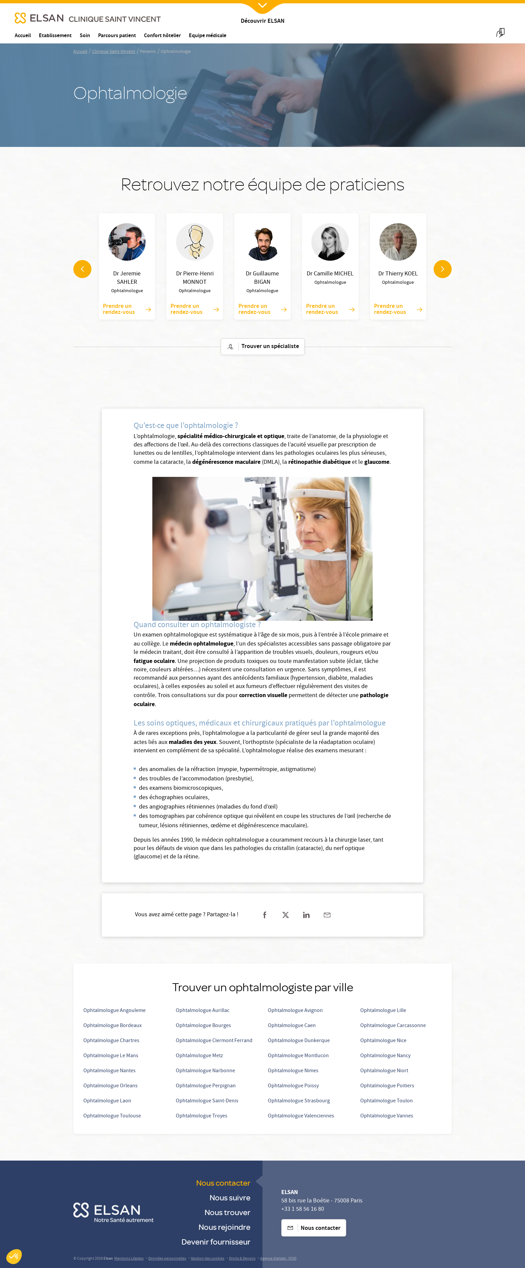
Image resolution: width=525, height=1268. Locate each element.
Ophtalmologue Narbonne (205, 1071)
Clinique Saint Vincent (113, 52)
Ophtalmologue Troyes (201, 1116)
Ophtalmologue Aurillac (202, 1011)
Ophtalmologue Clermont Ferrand (214, 1041)
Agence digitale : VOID (278, 1259)
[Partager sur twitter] (285, 915)
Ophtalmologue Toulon (386, 1101)
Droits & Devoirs (242, 1259)
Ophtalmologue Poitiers (387, 1086)
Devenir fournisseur (215, 1241)
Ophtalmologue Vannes (386, 1116)
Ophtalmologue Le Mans (110, 1056)
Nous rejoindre (224, 1226)
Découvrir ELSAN (263, 21)
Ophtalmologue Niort (384, 1071)
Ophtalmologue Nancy (385, 1056)
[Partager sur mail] (327, 915)
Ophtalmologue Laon (107, 1101)
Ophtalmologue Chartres (111, 1041)
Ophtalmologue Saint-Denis (207, 1101)
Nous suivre (230, 1197)
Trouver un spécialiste (262, 346)
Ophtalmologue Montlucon (298, 1056)
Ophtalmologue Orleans (110, 1086)
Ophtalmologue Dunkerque (299, 1041)
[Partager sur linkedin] (306, 915)
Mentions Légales (129, 1259)
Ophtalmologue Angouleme (114, 1011)
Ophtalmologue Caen (292, 1026)
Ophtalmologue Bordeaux (112, 1026)
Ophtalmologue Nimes (293, 1071)
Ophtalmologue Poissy (293, 1086)
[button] (14, 1257)
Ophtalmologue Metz (199, 1056)
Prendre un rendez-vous (127, 310)
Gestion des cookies (207, 1259)
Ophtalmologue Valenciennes (301, 1116)
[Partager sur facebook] (264, 915)
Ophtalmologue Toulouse (112, 1116)
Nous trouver (227, 1212)
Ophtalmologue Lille (383, 1011)
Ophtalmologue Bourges (203, 1026)
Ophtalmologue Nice (383, 1041)
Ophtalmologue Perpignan (206, 1086)
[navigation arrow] (82, 269)
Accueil (80, 52)
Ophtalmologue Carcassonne (393, 1026)
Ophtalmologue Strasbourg (299, 1101)
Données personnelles (167, 1259)
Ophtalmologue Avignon (295, 1011)
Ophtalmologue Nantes (109, 1071)
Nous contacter (223, 1182)
